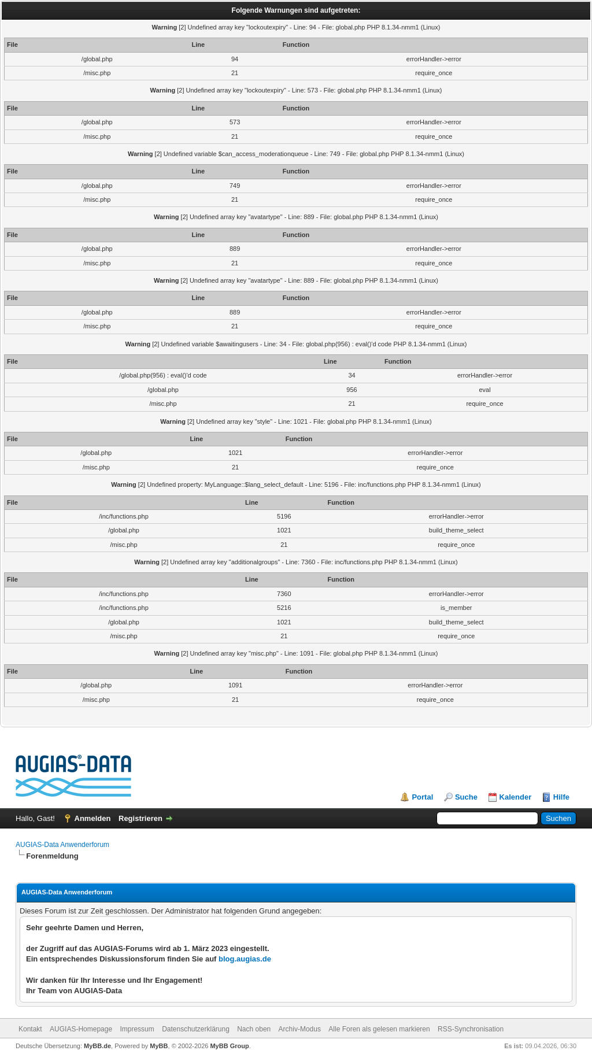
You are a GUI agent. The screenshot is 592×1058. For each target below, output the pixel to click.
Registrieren (140, 818)
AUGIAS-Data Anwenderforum (62, 845)
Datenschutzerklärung (196, 1029)
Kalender (516, 797)
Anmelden (93, 818)
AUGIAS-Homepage (81, 1029)
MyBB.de (97, 1045)
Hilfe (561, 797)
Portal (422, 797)
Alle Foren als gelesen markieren (379, 1029)
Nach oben (254, 1029)
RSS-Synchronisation (471, 1029)
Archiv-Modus (300, 1029)
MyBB (159, 1045)
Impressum (137, 1029)
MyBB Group (229, 1045)
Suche (466, 797)
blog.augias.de (245, 959)
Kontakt (30, 1029)
